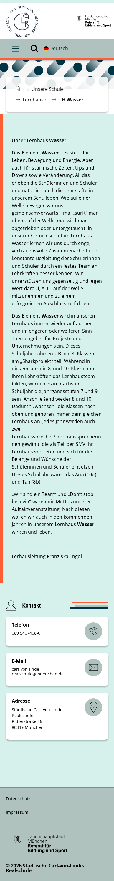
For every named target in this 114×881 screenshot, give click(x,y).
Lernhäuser (35, 99)
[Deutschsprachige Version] (56, 48)
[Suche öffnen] (34, 48)
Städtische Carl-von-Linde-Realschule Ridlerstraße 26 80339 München (38, 718)
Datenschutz (18, 798)
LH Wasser (71, 99)
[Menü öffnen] (15, 48)
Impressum (17, 812)
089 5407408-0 (26, 633)
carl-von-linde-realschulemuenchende (38, 671)
